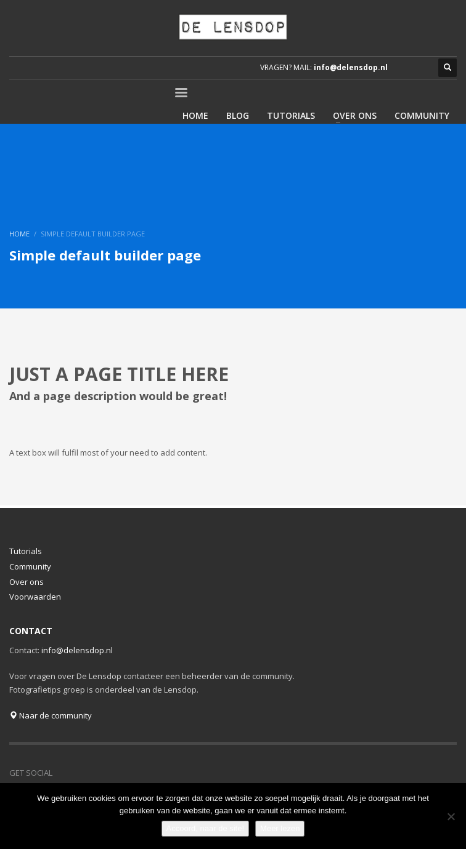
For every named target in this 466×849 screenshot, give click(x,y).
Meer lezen (280, 828)
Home (19, 233)
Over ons (26, 581)
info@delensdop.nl (351, 67)
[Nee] (450, 816)
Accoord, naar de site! (205, 828)
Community (30, 566)
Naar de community (50, 715)
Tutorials (25, 551)
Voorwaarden (35, 596)
